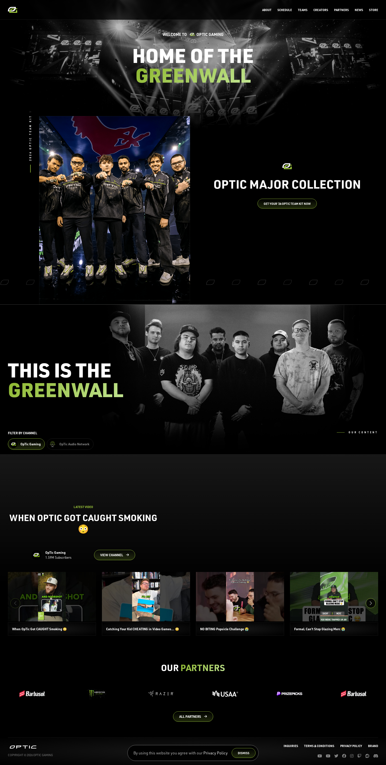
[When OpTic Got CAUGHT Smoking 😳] (52, 604)
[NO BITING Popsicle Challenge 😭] (240, 604)
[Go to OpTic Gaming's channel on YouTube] (114, 555)
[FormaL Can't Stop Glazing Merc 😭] (334, 604)
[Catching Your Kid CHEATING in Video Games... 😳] (146, 604)
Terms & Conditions (319, 746)
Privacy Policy (215, 752)
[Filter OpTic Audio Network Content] (70, 444)
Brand (373, 746)
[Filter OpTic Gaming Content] (26, 444)
